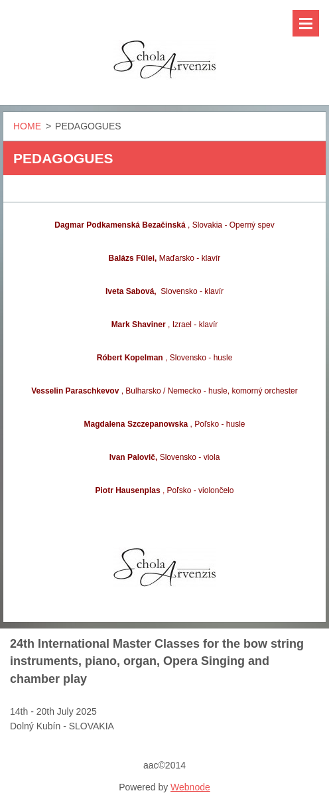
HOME (27, 126)
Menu (306, 23)
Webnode (190, 787)
